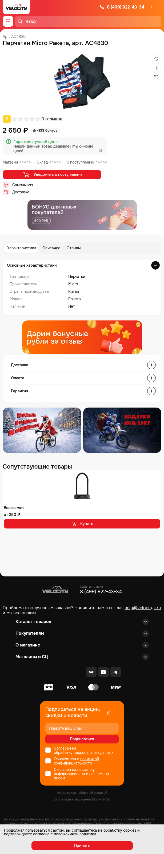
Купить (82, 523)
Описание (51, 248)
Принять (82, 845)
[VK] (91, 672)
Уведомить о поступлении (52, 174)
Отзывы (74, 248)
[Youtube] (103, 672)
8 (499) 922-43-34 (121, 7)
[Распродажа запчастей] (42, 430)
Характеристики (21, 248)
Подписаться (82, 739)
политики (87, 834)
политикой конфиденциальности (76, 761)
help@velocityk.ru (143, 608)
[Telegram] (115, 672)
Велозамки (14, 508)
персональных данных (93, 752)
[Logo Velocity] (16, 7)
